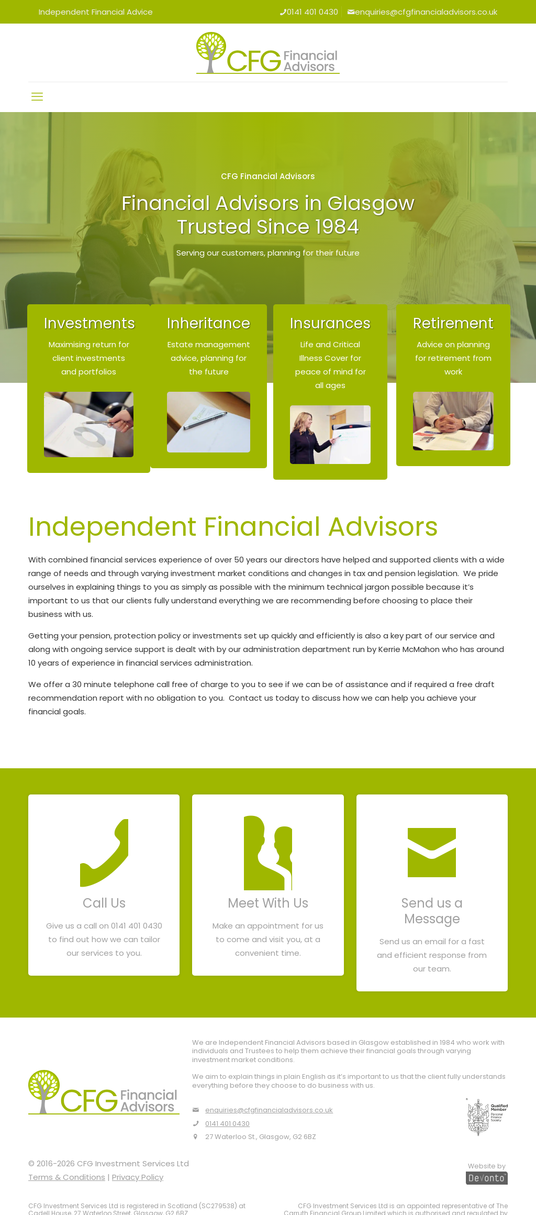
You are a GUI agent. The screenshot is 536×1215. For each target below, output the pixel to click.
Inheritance (208, 323)
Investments (89, 323)
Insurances (330, 323)
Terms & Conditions (66, 1177)
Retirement (453, 323)
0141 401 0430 (308, 11)
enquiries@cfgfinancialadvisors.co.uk (422, 11)
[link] (88, 424)
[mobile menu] (37, 97)
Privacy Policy (137, 1177)
